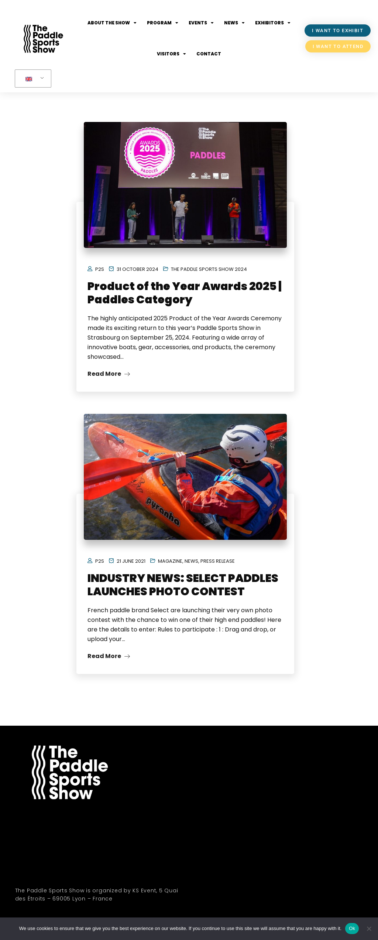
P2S (99, 269)
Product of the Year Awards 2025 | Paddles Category (184, 293)
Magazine (170, 561)
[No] (368, 928)
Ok (352, 928)
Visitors (171, 54)
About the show (112, 23)
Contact (208, 54)
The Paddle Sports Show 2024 (209, 269)
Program (162, 23)
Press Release (217, 561)
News (234, 23)
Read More (108, 373)
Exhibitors (273, 23)
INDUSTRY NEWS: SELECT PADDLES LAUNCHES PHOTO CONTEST (182, 585)
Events (201, 23)
